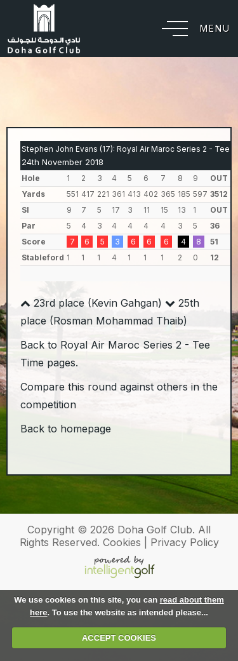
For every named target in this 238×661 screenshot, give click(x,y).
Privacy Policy (184, 542)
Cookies (122, 542)
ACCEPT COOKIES (119, 638)
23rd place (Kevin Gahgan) (91, 303)
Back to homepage (65, 428)
